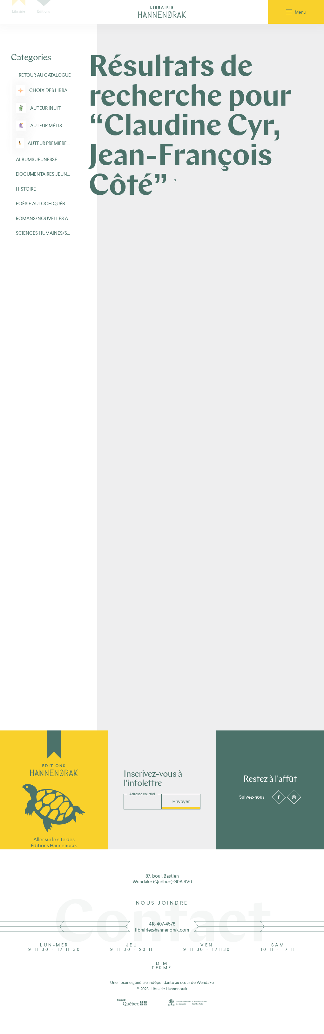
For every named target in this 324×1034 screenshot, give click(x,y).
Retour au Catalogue (45, 75)
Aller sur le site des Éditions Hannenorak (54, 842)
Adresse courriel (142, 794)
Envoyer (181, 801)
